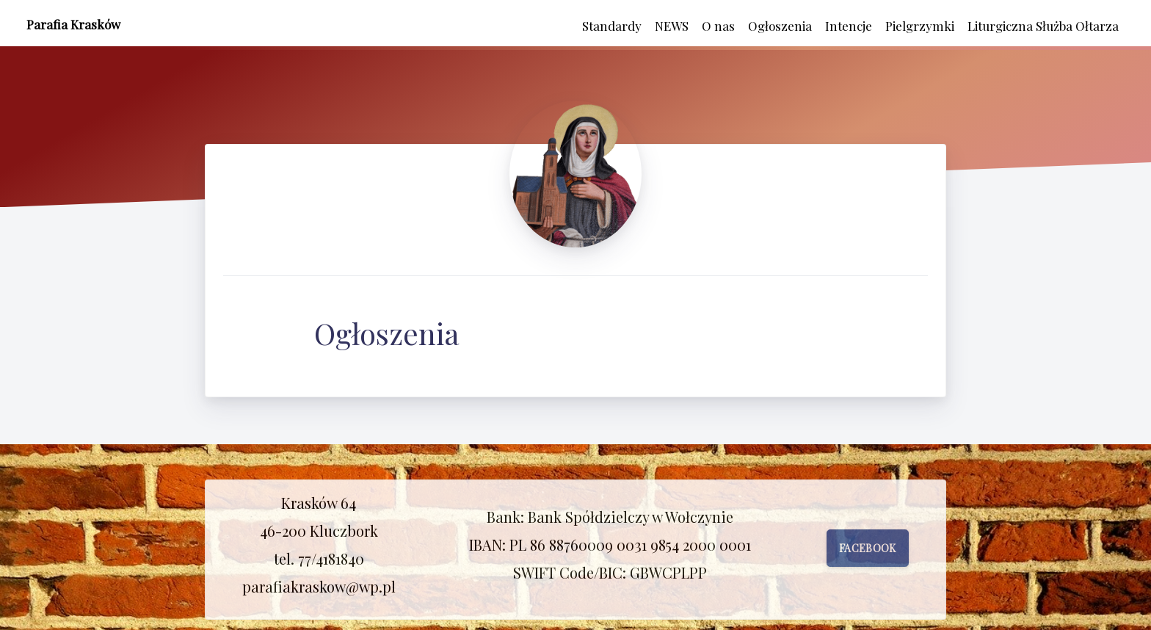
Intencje (848, 26)
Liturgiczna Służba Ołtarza (1043, 26)
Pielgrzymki (919, 26)
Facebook (867, 548)
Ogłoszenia (780, 26)
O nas (718, 26)
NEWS (672, 26)
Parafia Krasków (73, 24)
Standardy (612, 26)
